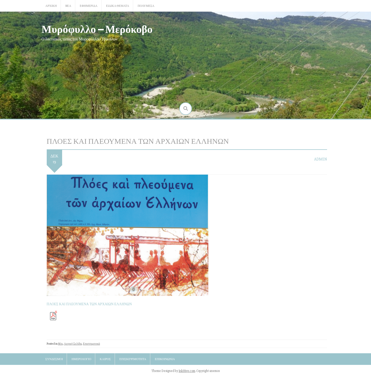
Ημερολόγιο (81, 359)
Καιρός (105, 359)
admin (320, 159)
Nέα (68, 6)
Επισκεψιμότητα (132, 359)
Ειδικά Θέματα (117, 6)
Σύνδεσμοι (54, 359)
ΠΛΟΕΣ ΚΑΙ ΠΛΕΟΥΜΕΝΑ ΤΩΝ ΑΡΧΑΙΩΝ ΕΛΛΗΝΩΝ (89, 304)
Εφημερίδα (88, 6)
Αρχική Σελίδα (73, 344)
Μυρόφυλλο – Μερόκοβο (97, 28)
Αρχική (51, 6)
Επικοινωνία (165, 359)
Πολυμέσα (146, 6)
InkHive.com (187, 371)
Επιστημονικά (91, 344)
